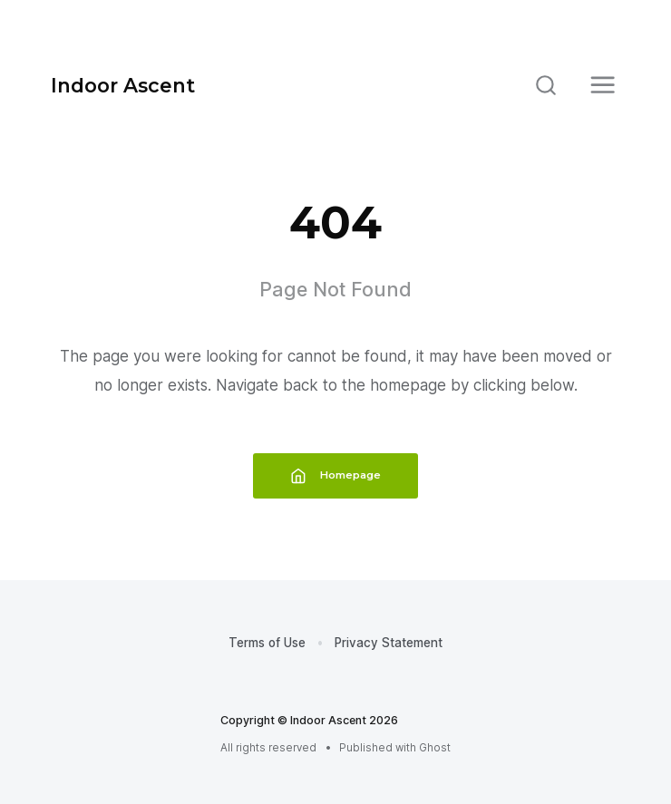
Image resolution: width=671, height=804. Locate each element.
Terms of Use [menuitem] (267, 642)
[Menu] (603, 85)
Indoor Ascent (123, 85)
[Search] (546, 85)
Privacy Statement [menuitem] (388, 642)
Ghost (435, 747)
